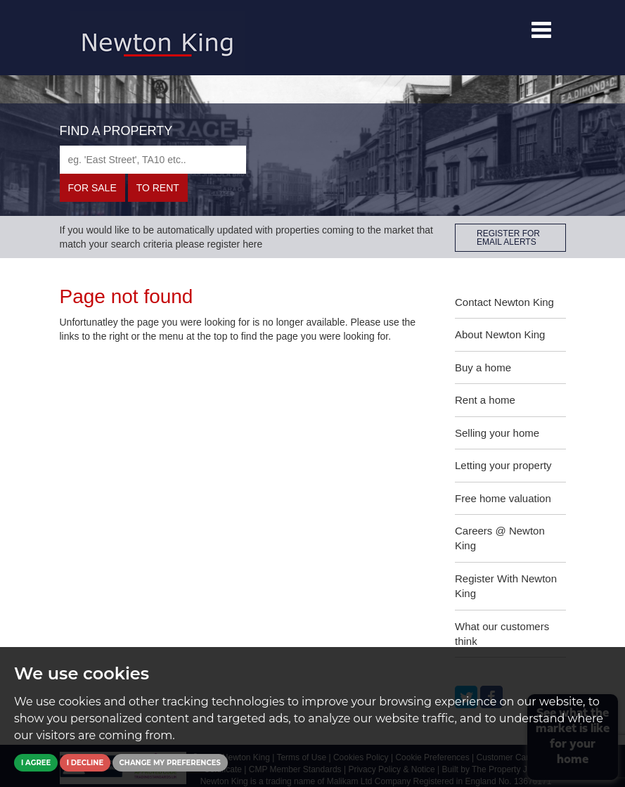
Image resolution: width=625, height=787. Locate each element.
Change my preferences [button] (170, 762)
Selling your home (497, 433)
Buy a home (483, 367)
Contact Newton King (504, 302)
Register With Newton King (506, 585)
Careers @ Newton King (500, 538)
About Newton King (500, 334)
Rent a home (485, 400)
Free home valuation (503, 498)
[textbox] (153, 160)
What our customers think (502, 633)
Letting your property (503, 465)
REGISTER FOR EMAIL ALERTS (508, 238)
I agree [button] (36, 762)
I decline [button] (85, 762)
